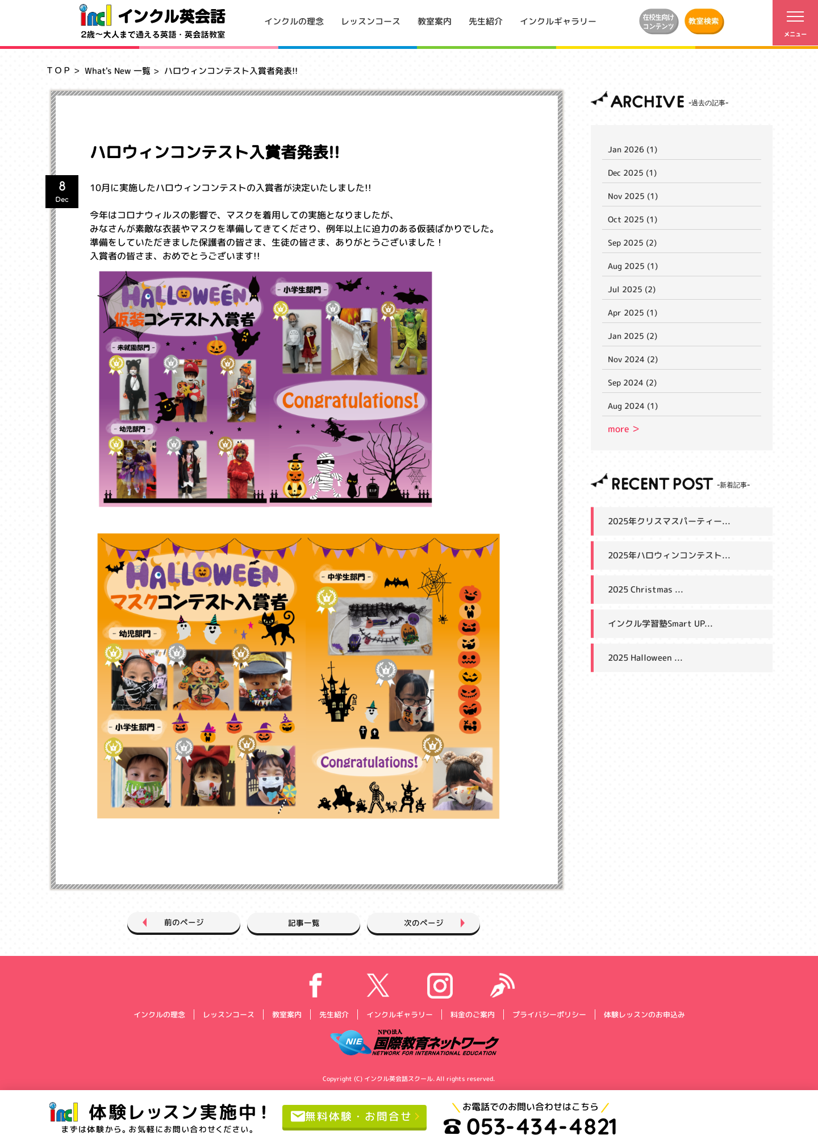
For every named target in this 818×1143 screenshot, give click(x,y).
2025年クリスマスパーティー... (669, 521)
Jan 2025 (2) (632, 335)
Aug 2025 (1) (633, 265)
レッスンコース (370, 21)
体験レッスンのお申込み (644, 1014)
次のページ (438, 922)
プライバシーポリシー (549, 1014)
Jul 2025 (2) (632, 289)
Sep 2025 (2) (632, 242)
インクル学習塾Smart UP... (660, 624)
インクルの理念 (294, 21)
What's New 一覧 (118, 71)
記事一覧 (304, 922)
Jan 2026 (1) (632, 149)
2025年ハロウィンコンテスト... (669, 555)
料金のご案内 (472, 1014)
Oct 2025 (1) (632, 219)
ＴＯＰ (58, 70)
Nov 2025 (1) (633, 196)
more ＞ (624, 429)
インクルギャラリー (558, 21)
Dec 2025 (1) (632, 172)
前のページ (169, 922)
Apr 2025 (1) (632, 312)
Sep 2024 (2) (632, 382)
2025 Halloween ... (645, 658)
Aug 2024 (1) (633, 405)
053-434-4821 (536, 1126)
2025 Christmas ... (645, 589)
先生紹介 (486, 21)
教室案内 (435, 21)
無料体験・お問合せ (354, 1116)
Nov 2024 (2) (633, 359)
